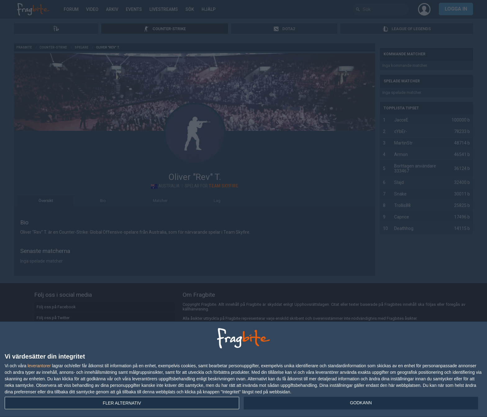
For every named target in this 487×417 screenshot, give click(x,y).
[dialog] (243, 369)
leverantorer (39, 366)
